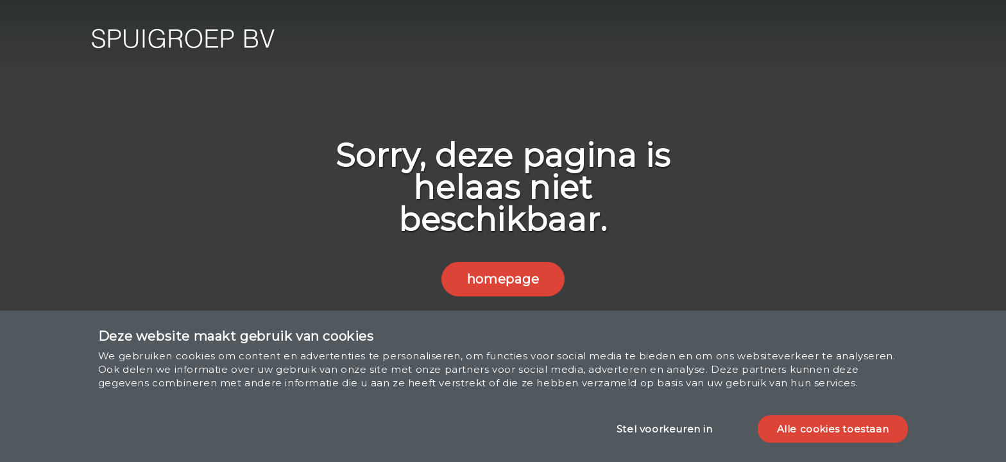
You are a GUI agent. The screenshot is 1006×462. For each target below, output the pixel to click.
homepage (503, 279)
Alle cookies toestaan (833, 429)
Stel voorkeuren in (665, 429)
